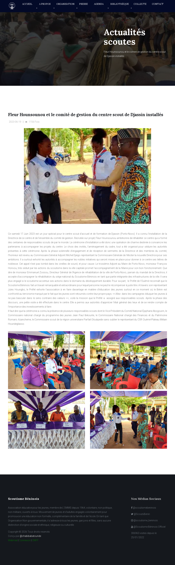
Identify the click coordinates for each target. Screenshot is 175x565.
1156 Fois (32, 121)
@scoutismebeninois (143, 507)
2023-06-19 (15, 121)
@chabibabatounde (30, 536)
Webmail (12, 540)
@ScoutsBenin (140, 514)
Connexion (25, 540)
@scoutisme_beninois (144, 520)
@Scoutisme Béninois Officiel (148, 526)
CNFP (35, 540)
